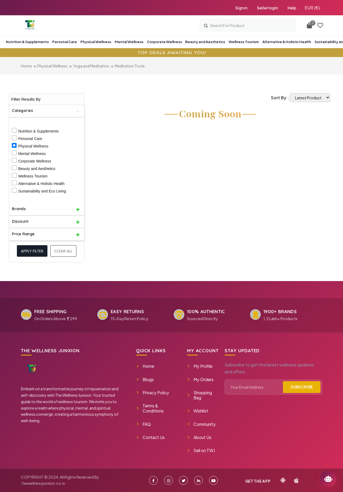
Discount (20, 221)
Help (292, 7)
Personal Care (30, 139)
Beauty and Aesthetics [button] (205, 42)
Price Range (23, 234)
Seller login (267, 7)
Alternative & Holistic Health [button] (286, 42)
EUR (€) (312, 7)
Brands (19, 208)
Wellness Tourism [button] (244, 42)
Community (201, 424)
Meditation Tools (130, 65)
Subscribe (301, 387)
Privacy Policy (152, 392)
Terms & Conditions (150, 408)
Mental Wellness (32, 154)
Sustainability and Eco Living (42, 191)
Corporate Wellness (34, 161)
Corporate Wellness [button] (164, 42)
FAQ (143, 424)
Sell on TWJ (201, 450)
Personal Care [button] (64, 42)
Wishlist (197, 410)
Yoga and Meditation (91, 65)
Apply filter (32, 251)
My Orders (200, 379)
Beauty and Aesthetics (36, 168)
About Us (199, 437)
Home (26, 65)
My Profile (199, 366)
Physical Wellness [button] (95, 42)
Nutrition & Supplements (38, 131)
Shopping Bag (199, 395)
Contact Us (150, 437)
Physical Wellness (52, 65)
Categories (22, 110)
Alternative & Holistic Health (41, 183)
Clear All (63, 251)
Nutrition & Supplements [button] (27, 42)
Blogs (145, 379)
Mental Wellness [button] (129, 42)
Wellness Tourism (32, 176)
